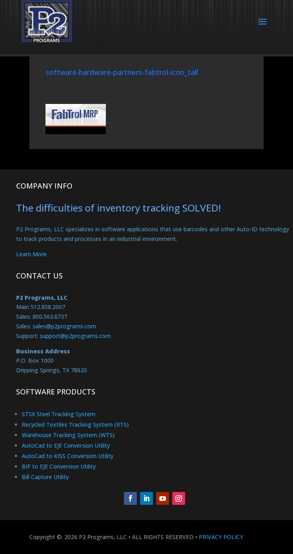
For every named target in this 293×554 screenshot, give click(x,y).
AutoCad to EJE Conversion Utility (66, 445)
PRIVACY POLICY (221, 537)
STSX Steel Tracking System (58, 414)
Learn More (31, 254)
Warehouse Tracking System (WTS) (68, 435)
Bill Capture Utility (45, 477)
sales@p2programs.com (64, 326)
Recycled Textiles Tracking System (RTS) (75, 424)
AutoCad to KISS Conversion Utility (67, 456)
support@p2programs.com (75, 336)
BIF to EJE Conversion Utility (59, 466)
